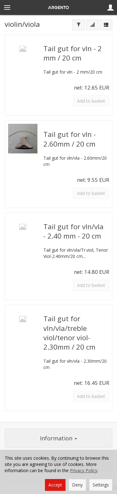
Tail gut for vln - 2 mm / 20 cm (72, 53)
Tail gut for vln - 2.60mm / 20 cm (69, 138)
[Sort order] (92, 25)
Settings (101, 485)
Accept (55, 485)
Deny (77, 485)
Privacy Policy (83, 470)
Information (58, 438)
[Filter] (78, 25)
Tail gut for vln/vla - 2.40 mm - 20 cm (73, 231)
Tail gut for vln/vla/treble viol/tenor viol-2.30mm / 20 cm (69, 333)
